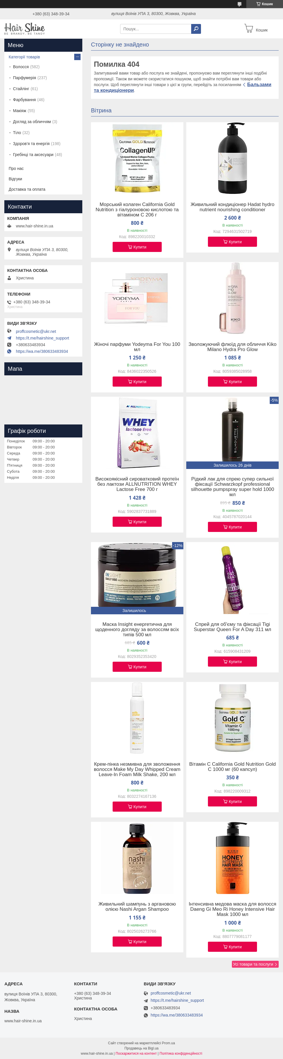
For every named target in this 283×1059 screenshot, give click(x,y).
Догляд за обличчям (32, 121)
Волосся (21, 66)
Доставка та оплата (27, 189)
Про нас (16, 168)
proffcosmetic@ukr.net (36, 331)
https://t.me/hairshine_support (42, 338)
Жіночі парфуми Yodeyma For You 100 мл (137, 347)
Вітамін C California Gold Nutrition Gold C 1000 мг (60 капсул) (232, 767)
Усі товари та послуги (253, 964)
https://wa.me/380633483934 (42, 351)
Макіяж (19, 110)
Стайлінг (21, 88)
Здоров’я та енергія (31, 143)
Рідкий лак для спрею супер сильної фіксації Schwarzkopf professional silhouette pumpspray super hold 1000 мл (232, 486)
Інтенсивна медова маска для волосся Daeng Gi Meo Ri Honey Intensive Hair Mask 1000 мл (232, 909)
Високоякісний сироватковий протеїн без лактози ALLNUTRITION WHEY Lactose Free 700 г (137, 484)
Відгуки (15, 179)
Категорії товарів (24, 57)
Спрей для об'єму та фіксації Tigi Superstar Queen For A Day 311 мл (232, 627)
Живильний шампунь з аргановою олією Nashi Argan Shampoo (137, 907)
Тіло (17, 132)
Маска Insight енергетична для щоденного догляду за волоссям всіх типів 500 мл (137, 629)
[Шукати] (196, 29)
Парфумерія (24, 77)
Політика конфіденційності (181, 1053)
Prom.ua (168, 1043)
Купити (139, 247)
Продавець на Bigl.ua (141, 1048)
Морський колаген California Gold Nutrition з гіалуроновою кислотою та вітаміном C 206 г (137, 210)
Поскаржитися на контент (136, 1053)
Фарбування (24, 99)
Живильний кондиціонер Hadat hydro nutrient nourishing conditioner (232, 207)
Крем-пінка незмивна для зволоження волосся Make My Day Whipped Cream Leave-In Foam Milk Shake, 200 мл (137, 769)
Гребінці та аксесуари (33, 154)
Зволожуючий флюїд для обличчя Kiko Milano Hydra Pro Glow (233, 347)
